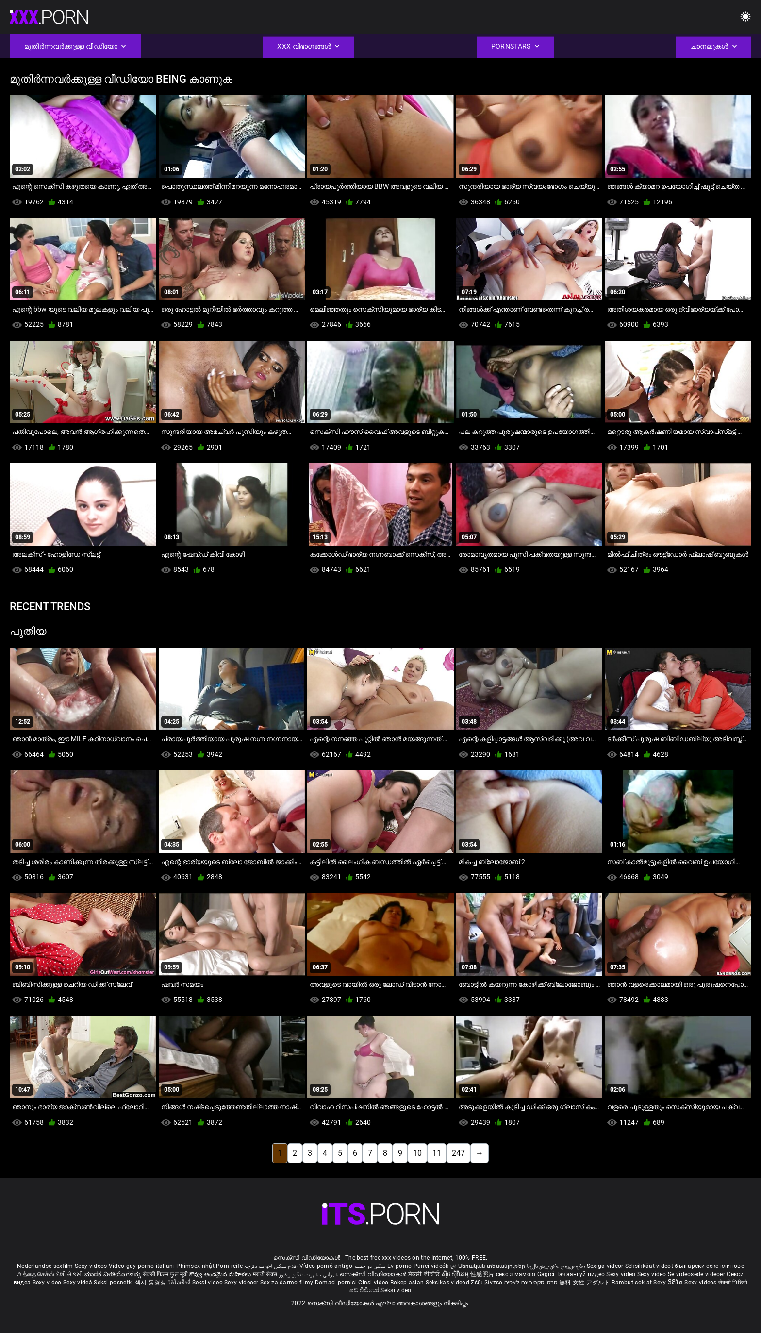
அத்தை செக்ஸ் (35, 1274)
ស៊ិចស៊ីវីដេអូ (456, 1274)
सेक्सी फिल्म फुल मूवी (165, 1274)
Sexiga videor (606, 1266)
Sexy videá (78, 1282)
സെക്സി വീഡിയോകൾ (374, 1274)
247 (458, 1153)
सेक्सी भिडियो (732, 1282)
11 (436, 1153)
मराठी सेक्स (266, 1274)
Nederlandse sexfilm (45, 1266)
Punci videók (431, 1266)
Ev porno (399, 1266)
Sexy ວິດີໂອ (668, 1282)
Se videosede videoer (697, 1274)
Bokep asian (407, 1282)
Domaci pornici (336, 1282)
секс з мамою (516, 1274)
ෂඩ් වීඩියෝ (364, 1290)
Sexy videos (92, 1266)
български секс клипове (709, 1266)
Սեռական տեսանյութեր (492, 1266)
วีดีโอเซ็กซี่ (180, 1282)
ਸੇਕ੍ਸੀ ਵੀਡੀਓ (425, 1274)
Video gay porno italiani (142, 1266)
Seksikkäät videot (650, 1266)
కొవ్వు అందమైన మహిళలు (221, 1274)
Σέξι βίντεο (487, 1282)
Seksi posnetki (114, 1282)
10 (417, 1153)
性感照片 (483, 1274)
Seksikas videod (448, 1282)
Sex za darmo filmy (286, 1282)
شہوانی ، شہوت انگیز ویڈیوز (309, 1274)
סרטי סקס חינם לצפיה (531, 1282)
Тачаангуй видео (581, 1274)
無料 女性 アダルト (584, 1282)
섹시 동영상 (151, 1282)
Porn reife (229, 1266)
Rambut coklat (632, 1282)
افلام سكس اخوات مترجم (271, 1266)
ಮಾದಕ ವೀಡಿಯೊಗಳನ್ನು (113, 1274)
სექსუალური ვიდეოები (557, 1266)
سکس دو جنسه (370, 1266)
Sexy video (621, 1274)
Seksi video (208, 1282)
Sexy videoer (242, 1282)
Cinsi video (374, 1282)
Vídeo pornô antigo (325, 1266)
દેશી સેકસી (69, 1274)
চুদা (453, 1266)
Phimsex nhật (195, 1266)
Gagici (546, 1274)
